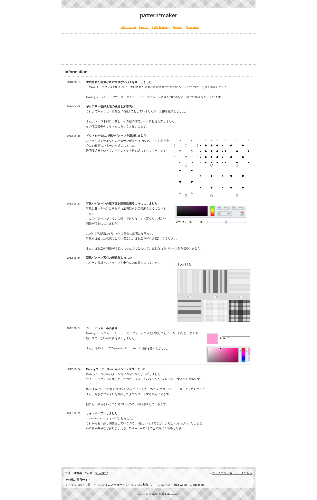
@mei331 (101, 473)
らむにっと (163, 484)
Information (128, 27)
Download (192, 27)
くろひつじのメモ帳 (78, 484)
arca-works (180, 484)
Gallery (177, 27)
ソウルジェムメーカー (108, 484)
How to (143, 27)
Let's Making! (161, 27)
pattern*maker (158, 15)
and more (198, 484)
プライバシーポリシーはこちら (232, 473)
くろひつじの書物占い (139, 484)
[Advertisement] (158, 49)
